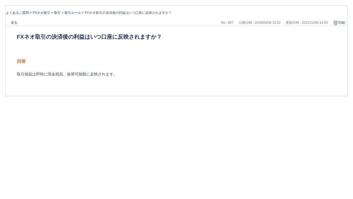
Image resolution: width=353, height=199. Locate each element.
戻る (14, 23)
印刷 (341, 23)
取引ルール (73, 13)
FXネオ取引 (41, 13)
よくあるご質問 (17, 13)
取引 (57, 13)
